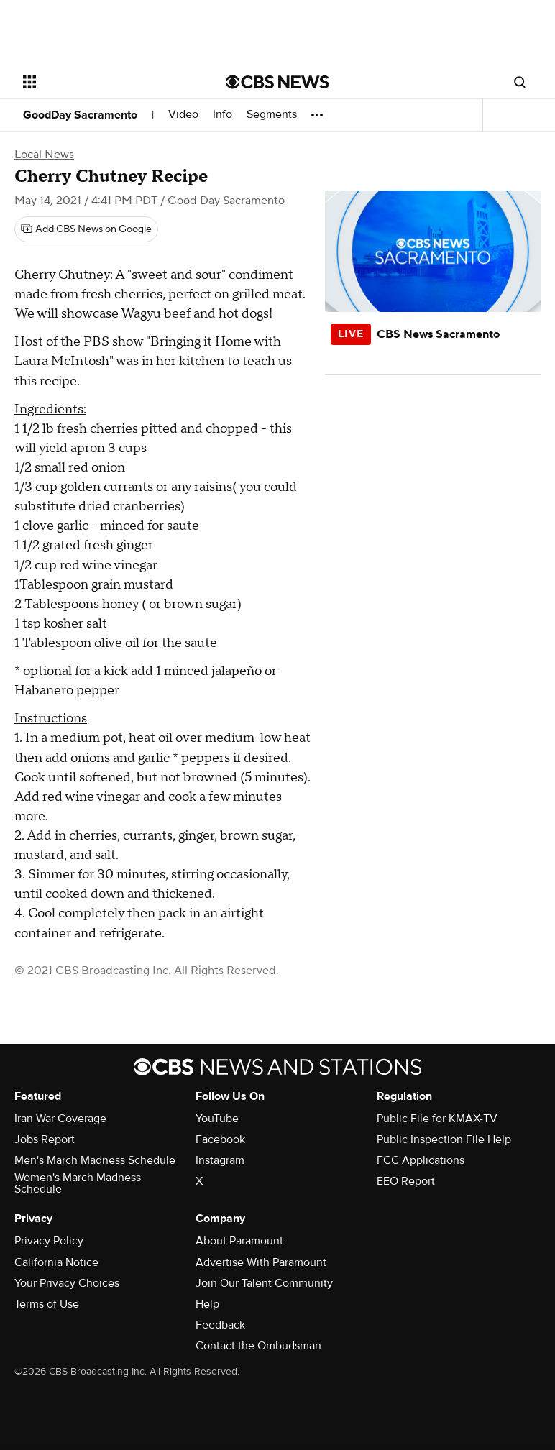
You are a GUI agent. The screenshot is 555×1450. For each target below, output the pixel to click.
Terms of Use (46, 1304)
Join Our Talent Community (264, 1283)
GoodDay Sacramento (80, 115)
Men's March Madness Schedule (94, 1160)
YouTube (217, 1118)
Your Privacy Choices (66, 1283)
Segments (272, 114)
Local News (44, 154)
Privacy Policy (48, 1241)
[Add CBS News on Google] (86, 229)
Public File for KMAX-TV (437, 1118)
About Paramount (239, 1241)
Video (183, 114)
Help (207, 1304)
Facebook (220, 1139)
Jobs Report (44, 1139)
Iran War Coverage (60, 1118)
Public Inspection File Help (444, 1139)
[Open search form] (519, 82)
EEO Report (406, 1181)
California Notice (56, 1262)
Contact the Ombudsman (258, 1346)
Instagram (220, 1160)
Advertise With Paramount (261, 1262)
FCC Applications (420, 1160)
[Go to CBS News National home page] (277, 82)
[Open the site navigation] (108, 81)
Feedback (220, 1325)
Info (222, 114)
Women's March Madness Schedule (77, 1183)
